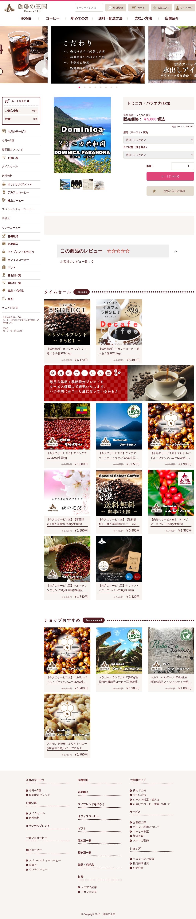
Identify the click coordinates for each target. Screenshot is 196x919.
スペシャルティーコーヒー (18, 209)
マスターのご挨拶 (142, 858)
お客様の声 (138, 822)
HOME (26, 18)
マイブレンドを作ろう (18, 252)
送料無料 (7, 175)
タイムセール (10, 166)
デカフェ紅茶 (87, 891)
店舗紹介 (171, 18)
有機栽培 (10, 236)
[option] (98, 55)
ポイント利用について (144, 826)
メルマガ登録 (139, 840)
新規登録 (136, 835)
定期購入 (10, 244)
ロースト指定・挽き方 (144, 799)
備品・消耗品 (13, 291)
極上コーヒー (13, 200)
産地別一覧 (11, 275)
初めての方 (79, 18)
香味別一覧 (11, 283)
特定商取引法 (139, 863)
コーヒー (53, 18)
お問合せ (136, 867)
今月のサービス (14, 132)
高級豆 (6, 218)
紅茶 (7, 299)
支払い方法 (143, 18)
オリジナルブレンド (17, 184)
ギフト (9, 267)
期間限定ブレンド (12, 149)
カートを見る (17, 101)
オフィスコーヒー (15, 259)
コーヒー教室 (139, 831)
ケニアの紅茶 (10, 307)
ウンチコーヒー (11, 227)
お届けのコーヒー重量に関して (150, 804)
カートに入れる (170, 176)
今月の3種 (8, 140)
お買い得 (10, 158)
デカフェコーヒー (15, 192)
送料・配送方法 (110, 18)
